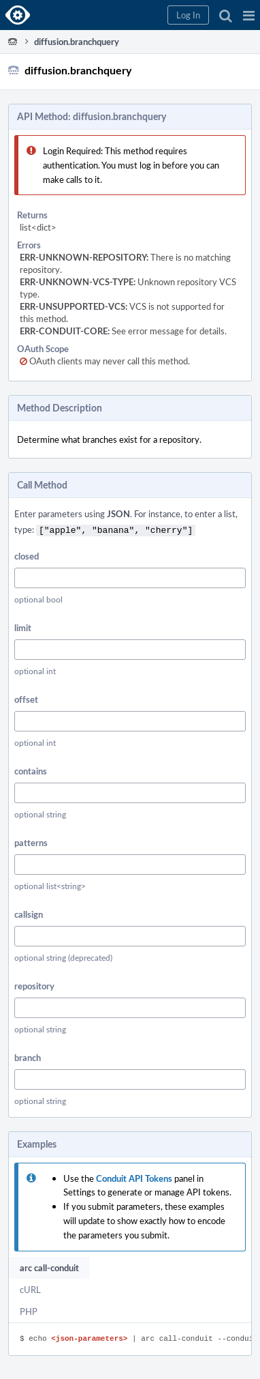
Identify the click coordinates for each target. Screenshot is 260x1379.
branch (27, 1056)
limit (22, 626)
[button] (249, 15)
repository (34, 984)
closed (26, 555)
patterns (31, 841)
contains (30, 770)
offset (26, 698)
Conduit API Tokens (134, 1177)
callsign (28, 913)
